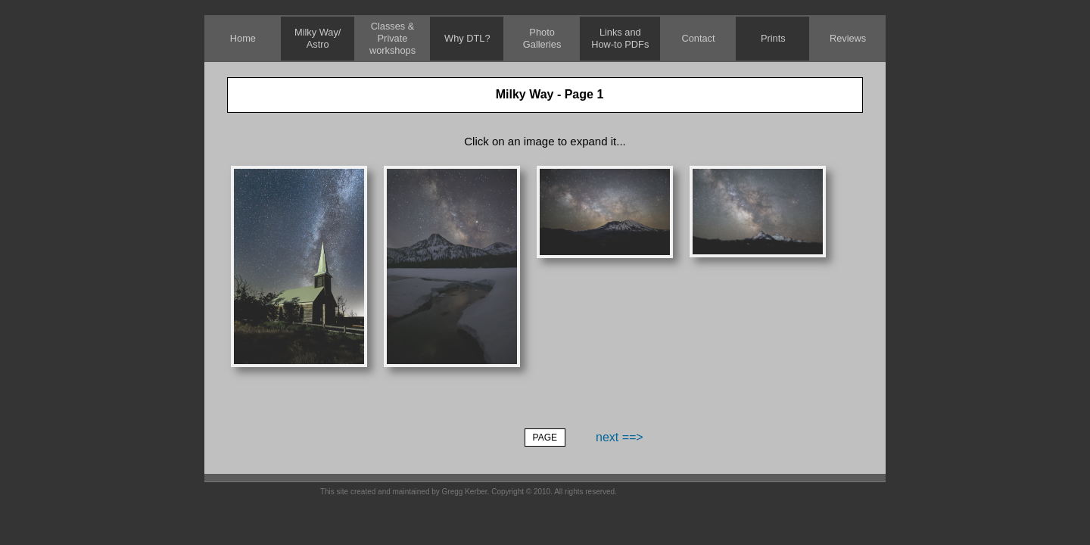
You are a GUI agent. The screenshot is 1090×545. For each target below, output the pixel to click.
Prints (773, 38)
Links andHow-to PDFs (620, 38)
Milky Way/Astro (317, 38)
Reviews (848, 38)
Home (243, 38)
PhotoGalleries (542, 38)
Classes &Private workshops (392, 38)
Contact (698, 38)
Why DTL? (467, 38)
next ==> (619, 437)
